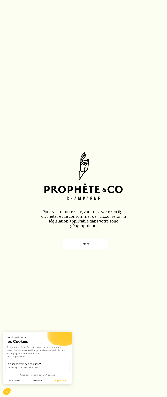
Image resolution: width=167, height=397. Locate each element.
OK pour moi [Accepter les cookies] (60, 380)
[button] (7, 391)
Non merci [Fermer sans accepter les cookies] (14, 380)
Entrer (85, 243)
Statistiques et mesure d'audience (24, 367)
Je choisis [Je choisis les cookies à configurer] (37, 380)
